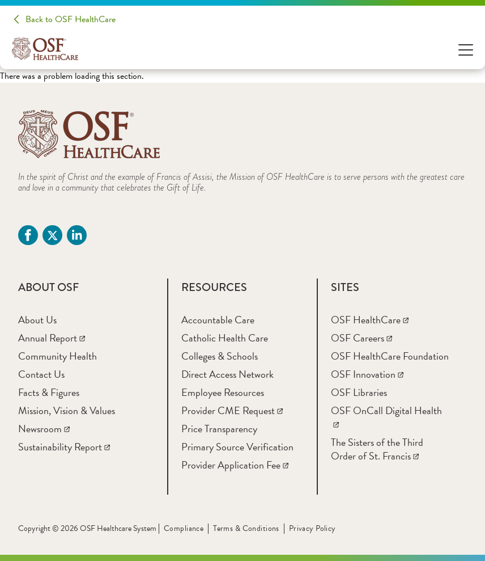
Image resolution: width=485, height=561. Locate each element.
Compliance (183, 528)
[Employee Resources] (222, 392)
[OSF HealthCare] (370, 319)
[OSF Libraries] (359, 392)
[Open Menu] (465, 49)
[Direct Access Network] (227, 374)
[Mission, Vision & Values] (66, 410)
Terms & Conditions (246, 528)
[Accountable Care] (217, 319)
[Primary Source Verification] (237, 446)
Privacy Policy (312, 528)
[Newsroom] (44, 428)
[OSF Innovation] (367, 374)
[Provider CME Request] (232, 410)
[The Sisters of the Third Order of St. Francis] (377, 449)
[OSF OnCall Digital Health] (386, 417)
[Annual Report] (51, 337)
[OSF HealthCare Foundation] (390, 356)
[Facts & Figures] (48, 392)
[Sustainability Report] (64, 446)
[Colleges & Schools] (219, 356)
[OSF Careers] (361, 337)
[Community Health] (57, 356)
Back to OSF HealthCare (70, 19)
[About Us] (37, 319)
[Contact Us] (41, 374)
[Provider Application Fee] (234, 465)
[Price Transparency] (219, 428)
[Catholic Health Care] (224, 337)
